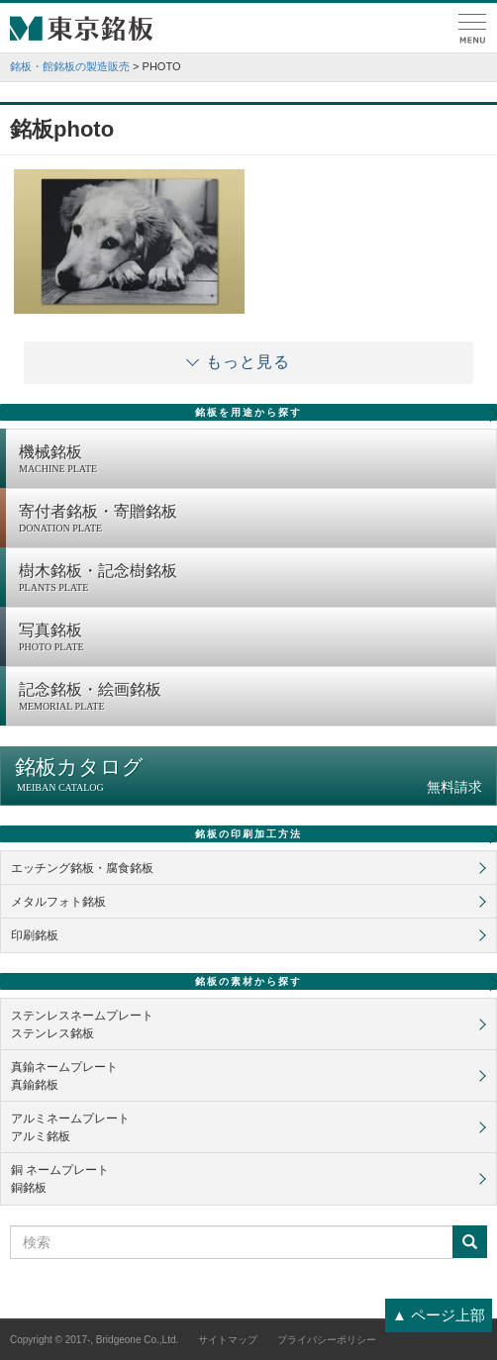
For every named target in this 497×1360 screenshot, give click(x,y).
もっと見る (248, 361)
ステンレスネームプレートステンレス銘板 (82, 1024)
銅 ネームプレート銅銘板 (60, 1179)
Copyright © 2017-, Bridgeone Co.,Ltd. (94, 1339)
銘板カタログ (248, 775)
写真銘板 (252, 638)
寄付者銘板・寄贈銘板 (252, 519)
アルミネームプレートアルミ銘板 (70, 1127)
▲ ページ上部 (438, 1315)
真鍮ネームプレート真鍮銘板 (64, 1076)
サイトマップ (227, 1339)
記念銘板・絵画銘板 (252, 698)
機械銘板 (252, 460)
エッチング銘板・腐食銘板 (82, 868)
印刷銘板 (34, 935)
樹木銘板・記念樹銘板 (252, 579)
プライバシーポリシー (326, 1339)
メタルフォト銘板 (58, 902)
